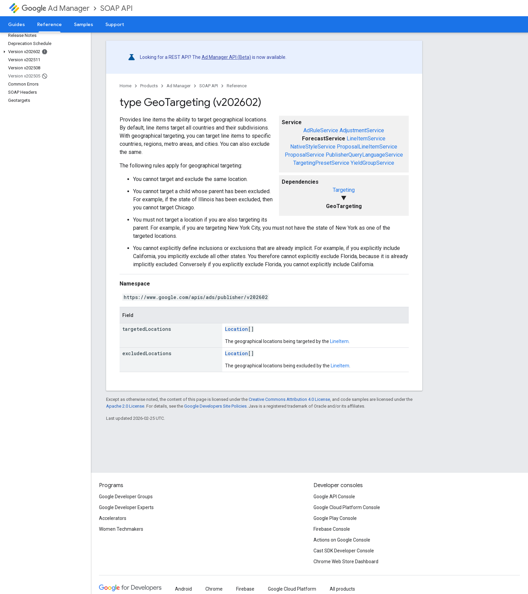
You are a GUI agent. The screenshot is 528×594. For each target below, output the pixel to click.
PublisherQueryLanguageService (364, 155)
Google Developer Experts (126, 507)
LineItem (339, 341)
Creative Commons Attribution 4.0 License (289, 399)
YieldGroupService (372, 163)
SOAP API (116, 8)
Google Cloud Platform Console (346, 507)
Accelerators (112, 518)
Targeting (344, 190)
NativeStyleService (312, 146)
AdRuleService (320, 130)
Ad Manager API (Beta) (226, 57)
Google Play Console (335, 518)
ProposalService (304, 155)
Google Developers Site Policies (215, 406)
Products (149, 85)
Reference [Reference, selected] (49, 24)
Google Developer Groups (126, 496)
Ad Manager (56, 8)
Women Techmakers (121, 529)
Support (114, 24)
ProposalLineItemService (367, 146)
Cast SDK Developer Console (343, 550)
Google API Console (334, 496)
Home (125, 85)
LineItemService (366, 138)
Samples (83, 24)
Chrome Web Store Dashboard (345, 561)
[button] (44, 52)
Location (236, 329)
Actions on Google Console (341, 540)
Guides (16, 24)
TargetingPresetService (321, 163)
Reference (237, 85)
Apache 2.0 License (125, 406)
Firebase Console (331, 529)
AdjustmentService (362, 130)
